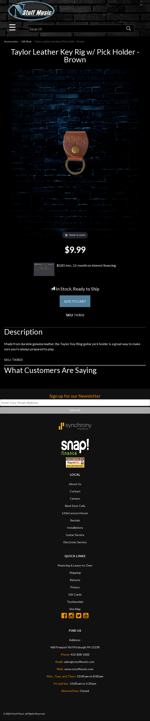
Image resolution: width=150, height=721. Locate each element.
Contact (75, 491)
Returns (75, 580)
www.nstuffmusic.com (78, 669)
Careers (75, 498)
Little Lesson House (75, 513)
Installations (75, 528)
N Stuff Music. (18, 713)
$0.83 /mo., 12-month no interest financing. (75, 269)
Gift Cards (75, 594)
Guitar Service (75, 535)
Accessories (11, 41)
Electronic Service (75, 542)
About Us (75, 484)
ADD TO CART (75, 301)
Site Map (75, 609)
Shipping (75, 573)
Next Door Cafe (75, 506)
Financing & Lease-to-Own (75, 565)
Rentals (75, 520)
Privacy (75, 587)
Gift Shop (26, 41)
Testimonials (75, 602)
